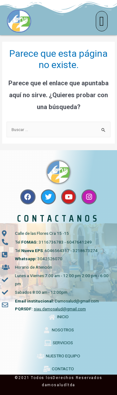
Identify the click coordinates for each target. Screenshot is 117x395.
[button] (102, 21)
